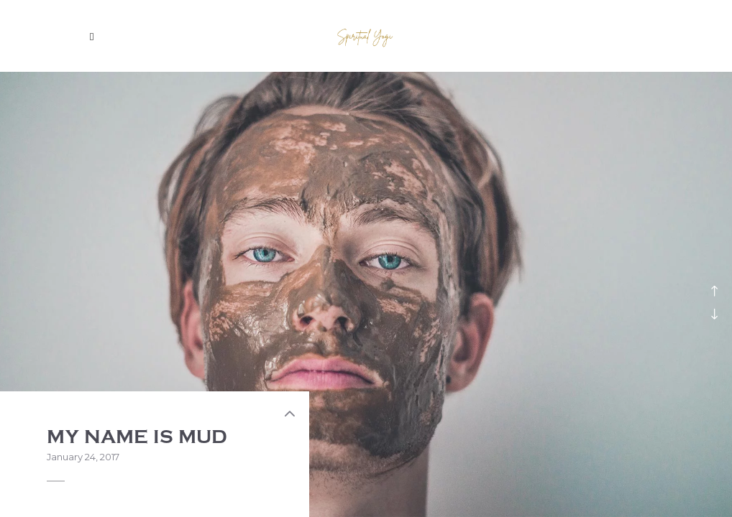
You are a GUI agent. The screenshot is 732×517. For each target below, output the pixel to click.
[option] (366, 294)
